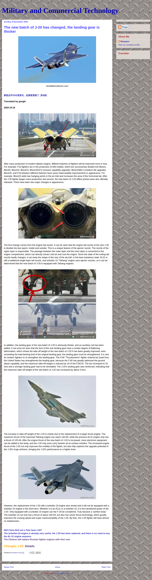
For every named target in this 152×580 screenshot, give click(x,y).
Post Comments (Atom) (62, 573)
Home (57, 567)
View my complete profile (129, 45)
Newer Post (9, 567)
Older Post (105, 567)
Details (30, 546)
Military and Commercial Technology (60, 10)
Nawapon (125, 41)
